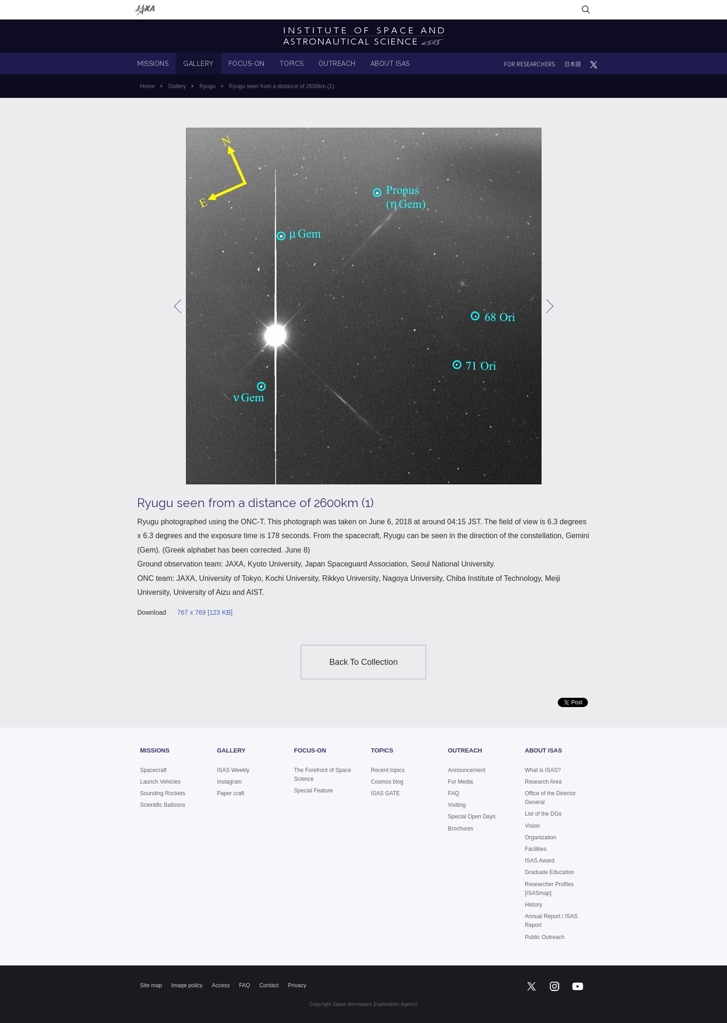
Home (147, 86)
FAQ (453, 793)
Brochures (460, 828)
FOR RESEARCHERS (529, 64)
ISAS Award (540, 860)
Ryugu (207, 86)
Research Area (543, 782)
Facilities (536, 849)
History (533, 904)
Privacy (297, 985)
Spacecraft (153, 770)
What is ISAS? (543, 770)
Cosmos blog (387, 782)
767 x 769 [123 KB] (204, 612)
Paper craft (230, 793)
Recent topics (388, 770)
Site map (151, 985)
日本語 (572, 64)
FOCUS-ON (247, 63)
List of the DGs (543, 814)
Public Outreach (544, 937)
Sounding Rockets (162, 793)
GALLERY (198, 63)
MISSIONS (152, 63)
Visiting (457, 805)
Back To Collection (363, 662)
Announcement (466, 770)
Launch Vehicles (160, 782)
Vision (532, 826)
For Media (460, 782)
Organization (540, 837)
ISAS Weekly (233, 770)
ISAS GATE (385, 793)
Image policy (186, 985)
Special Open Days (472, 816)
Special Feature (313, 790)
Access (221, 985)
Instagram (229, 782)
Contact (268, 985)
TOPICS (292, 63)
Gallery (177, 86)
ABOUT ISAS (390, 63)
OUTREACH (337, 63)
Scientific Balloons (162, 805)
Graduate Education (549, 872)
